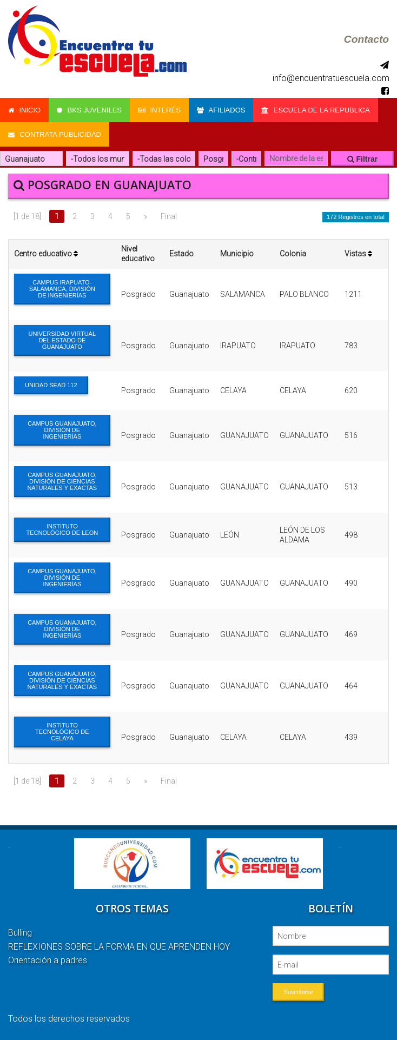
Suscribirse (298, 992)
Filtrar (362, 159)
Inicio (24, 110)
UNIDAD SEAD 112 (51, 385)
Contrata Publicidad (54, 134)
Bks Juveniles (89, 110)
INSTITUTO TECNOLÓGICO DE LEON (62, 529)
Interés (159, 110)
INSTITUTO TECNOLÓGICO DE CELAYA (62, 731)
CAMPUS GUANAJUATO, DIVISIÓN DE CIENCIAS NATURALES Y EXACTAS (62, 481)
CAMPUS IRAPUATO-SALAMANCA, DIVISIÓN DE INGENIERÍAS (62, 289)
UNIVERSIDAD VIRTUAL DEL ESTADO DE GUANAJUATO (62, 340)
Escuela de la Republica (316, 110)
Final (169, 216)
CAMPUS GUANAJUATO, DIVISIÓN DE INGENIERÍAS (62, 430)
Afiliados (221, 110)
